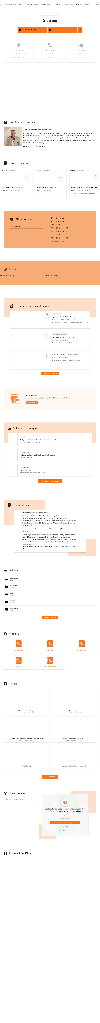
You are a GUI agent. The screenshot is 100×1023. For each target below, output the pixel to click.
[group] (50, 183)
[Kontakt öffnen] (18, 666)
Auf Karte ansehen (18, 57)
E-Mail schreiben (81, 57)
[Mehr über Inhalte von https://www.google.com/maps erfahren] (65, 841)
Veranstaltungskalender (50, 373)
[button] (13, 136)
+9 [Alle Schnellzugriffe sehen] (80, 30)
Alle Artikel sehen (50, 800)
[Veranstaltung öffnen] (50, 319)
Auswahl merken (65, 854)
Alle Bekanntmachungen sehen (50, 484)
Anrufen (50, 57)
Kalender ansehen (32, 402)
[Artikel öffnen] (26, 722)
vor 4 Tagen (4, 170)
